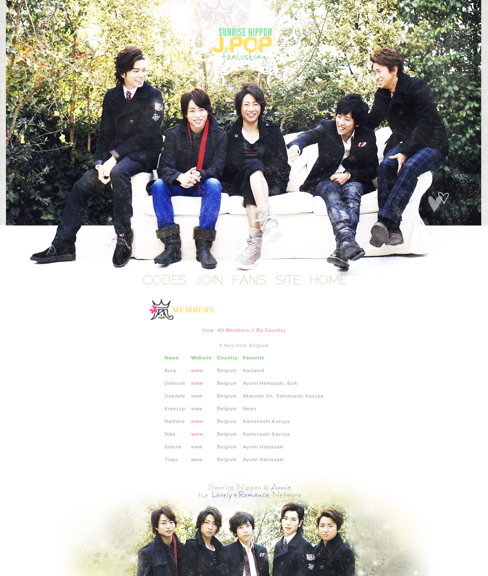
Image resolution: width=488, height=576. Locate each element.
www (197, 370)
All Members (233, 330)
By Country (271, 330)
